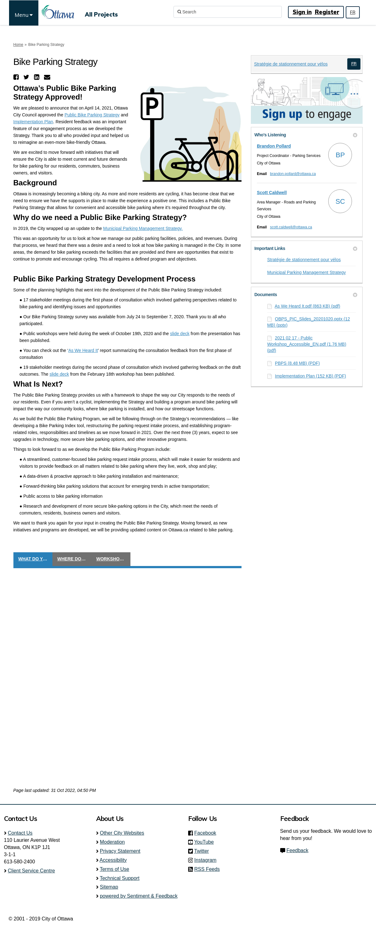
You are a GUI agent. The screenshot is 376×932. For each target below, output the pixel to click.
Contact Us (20, 833)
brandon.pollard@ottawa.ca (293, 174)
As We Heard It (83, 350)
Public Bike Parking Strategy (92, 114)
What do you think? (35, 558)
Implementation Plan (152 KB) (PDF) (310, 375)
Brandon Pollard (274, 146)
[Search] (227, 12)
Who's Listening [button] (305, 134)
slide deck (179, 333)
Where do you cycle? (74, 558)
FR (352, 12)
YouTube (205, 842)
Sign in (302, 12)
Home (18, 44)
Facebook (207, 833)
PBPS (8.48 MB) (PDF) (297, 363)
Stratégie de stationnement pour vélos (291, 63)
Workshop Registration (113, 558)
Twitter (203, 851)
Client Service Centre (31, 870)
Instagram (207, 860)
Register (327, 12)
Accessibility (113, 860)
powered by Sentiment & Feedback (139, 896)
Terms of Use (114, 869)
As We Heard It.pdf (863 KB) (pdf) (307, 306)
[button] (16, 77)
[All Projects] (101, 12)
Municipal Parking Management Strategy (306, 272)
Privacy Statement (120, 851)
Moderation (112, 842)
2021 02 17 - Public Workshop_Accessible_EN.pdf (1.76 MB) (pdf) (306, 344)
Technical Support (119, 878)
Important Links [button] (305, 248)
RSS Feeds (207, 869)
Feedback (297, 850)
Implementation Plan (33, 121)
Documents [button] (305, 294)
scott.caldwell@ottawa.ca (291, 227)
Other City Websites (122, 833)
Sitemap (109, 887)
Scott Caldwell (272, 192)
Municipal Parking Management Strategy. (143, 228)
